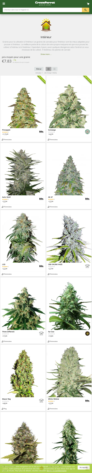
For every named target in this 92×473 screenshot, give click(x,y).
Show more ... (46, 54)
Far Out (51, 332)
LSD (3, 264)
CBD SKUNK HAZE (55, 264)
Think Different (8, 332)
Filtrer (39, 69)
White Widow (53, 399)
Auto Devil (6, 197)
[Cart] (89, 4)
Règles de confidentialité (56, 471)
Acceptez (84, 467)
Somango (52, 130)
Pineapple (6, 130)
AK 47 (50, 197)
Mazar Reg (6, 399)
